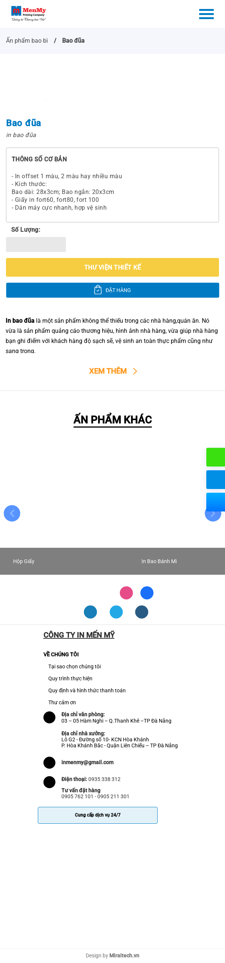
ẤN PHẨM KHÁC (112, 420)
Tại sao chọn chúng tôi (74, 666)
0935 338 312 (104, 779)
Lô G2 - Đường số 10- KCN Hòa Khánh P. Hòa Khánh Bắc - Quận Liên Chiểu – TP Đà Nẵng (119, 742)
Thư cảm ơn (62, 702)
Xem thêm (108, 371)
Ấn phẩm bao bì (27, 40)
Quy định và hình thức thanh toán (87, 690)
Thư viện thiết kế (112, 267)
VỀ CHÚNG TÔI (61, 654)
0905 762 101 (77, 796)
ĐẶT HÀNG (118, 290)
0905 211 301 (113, 796)
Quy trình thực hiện (70, 678)
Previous (12, 513)
